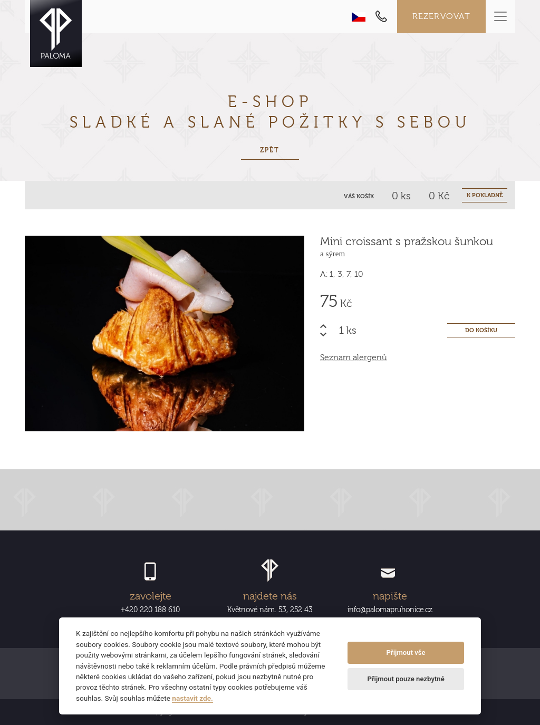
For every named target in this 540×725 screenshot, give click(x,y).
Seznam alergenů (353, 357)
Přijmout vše (406, 652)
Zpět (269, 150)
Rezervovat (441, 16)
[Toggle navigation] (500, 16)
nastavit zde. (192, 698)
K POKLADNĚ (485, 195)
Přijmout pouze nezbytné (405, 679)
